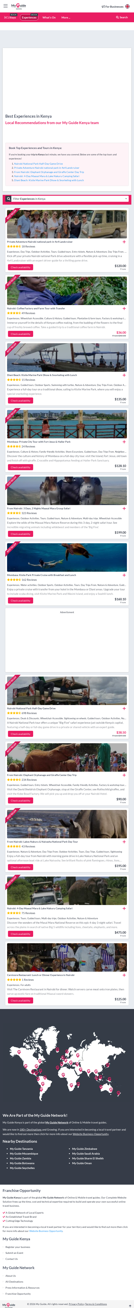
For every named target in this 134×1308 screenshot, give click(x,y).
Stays (10, 17)
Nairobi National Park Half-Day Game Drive (38, 163)
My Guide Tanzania (21, 1148)
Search (122, 17)
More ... (66, 17)
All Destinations (14, 1281)
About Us (10, 1275)
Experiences (29, 17)
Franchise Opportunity (18, 1293)
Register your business (17, 1246)
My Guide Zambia (20, 1158)
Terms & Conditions (96, 1304)
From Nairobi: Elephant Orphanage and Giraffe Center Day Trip (49, 171)
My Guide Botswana (22, 1163)
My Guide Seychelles (22, 1168)
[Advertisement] (67, 642)
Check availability (20, 267)
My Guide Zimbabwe (84, 1148)
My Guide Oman (82, 1163)
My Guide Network (56, 1122)
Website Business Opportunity (90, 1134)
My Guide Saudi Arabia (86, 1153)
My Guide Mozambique (24, 1153)
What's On (49, 17)
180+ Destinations (31, 1129)
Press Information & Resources (22, 1287)
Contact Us (11, 1258)
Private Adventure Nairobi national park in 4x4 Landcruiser (46, 167)
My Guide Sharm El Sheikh (88, 1158)
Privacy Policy (77, 1304)
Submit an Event (14, 1252)
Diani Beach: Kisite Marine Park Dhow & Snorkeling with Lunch (49, 180)
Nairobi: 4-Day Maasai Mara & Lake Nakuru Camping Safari (46, 176)
